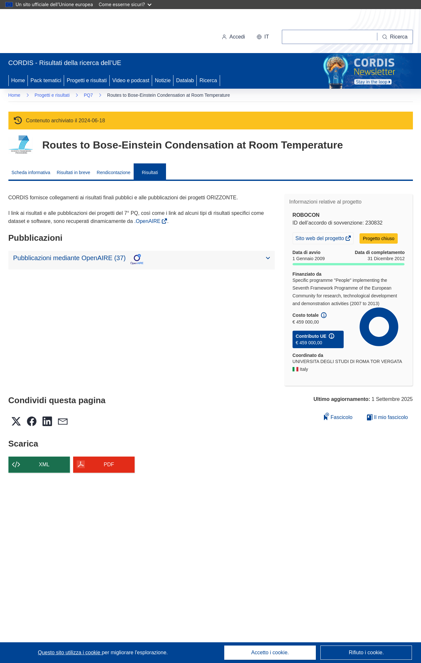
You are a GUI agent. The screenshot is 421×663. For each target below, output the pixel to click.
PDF (109, 464)
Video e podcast (130, 80)
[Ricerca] (395, 37)
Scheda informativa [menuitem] (31, 172)
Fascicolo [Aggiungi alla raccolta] (338, 416)
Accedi (233, 36)
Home (18, 80)
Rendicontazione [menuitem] (113, 172)
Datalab (185, 80)
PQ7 (88, 95)
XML (44, 464)
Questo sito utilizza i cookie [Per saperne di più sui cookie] (70, 652)
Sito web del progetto (320, 239)
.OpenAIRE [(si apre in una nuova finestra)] (148, 221)
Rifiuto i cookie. (366, 652)
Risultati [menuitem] (150, 172)
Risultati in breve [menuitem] (73, 172)
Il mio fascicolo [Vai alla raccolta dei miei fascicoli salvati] (387, 417)
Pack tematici (45, 80)
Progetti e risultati (87, 80)
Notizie (163, 80)
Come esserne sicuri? (125, 4)
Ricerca (208, 80)
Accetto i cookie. (270, 652)
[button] (262, 37)
